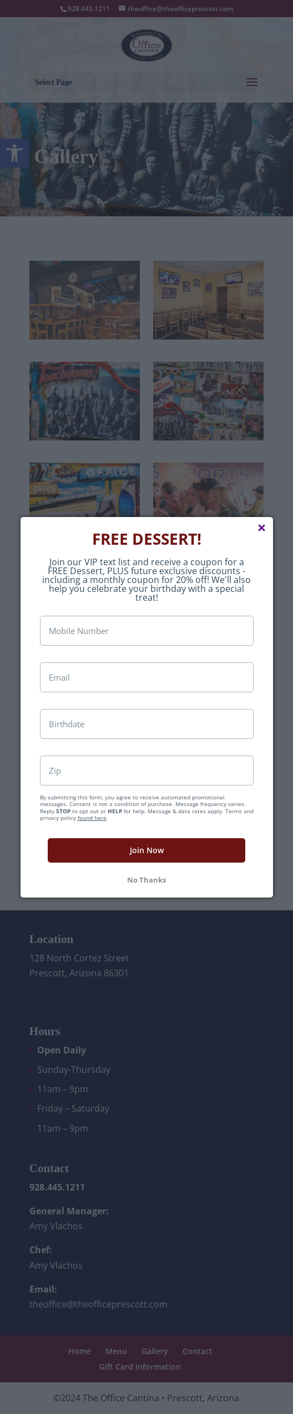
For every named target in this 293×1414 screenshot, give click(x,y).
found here (92, 839)
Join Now (147, 871)
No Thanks (146, 901)
